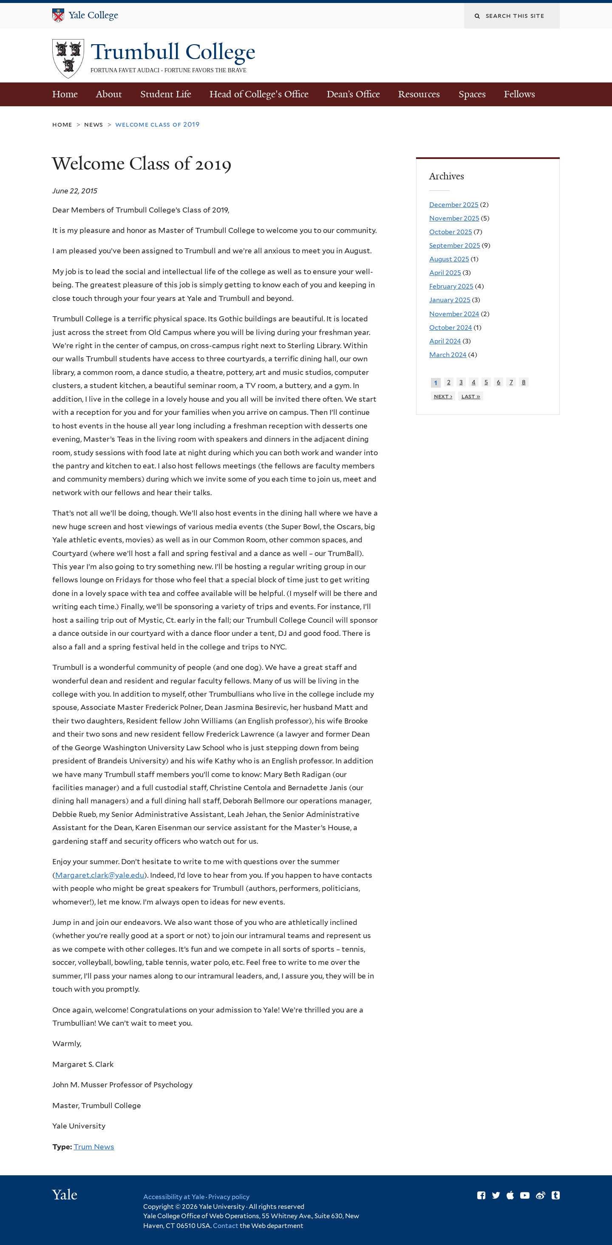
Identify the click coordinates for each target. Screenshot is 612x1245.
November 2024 (454, 314)
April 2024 (445, 341)
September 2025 (454, 245)
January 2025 (449, 300)
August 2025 (449, 259)
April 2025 (445, 273)
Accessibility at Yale (173, 1197)
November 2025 (454, 218)
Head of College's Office (259, 94)
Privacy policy (228, 1197)
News (93, 124)
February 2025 (451, 286)
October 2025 (450, 232)
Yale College (93, 15)
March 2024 (448, 355)
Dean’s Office (353, 94)
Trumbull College (176, 52)
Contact (226, 1226)
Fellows (519, 94)
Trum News (94, 1147)
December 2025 (454, 205)
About (109, 94)
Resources (419, 94)
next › (443, 396)
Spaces (472, 94)
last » (471, 396)
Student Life (165, 94)
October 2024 (450, 327)
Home (65, 94)
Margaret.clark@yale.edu (99, 875)
